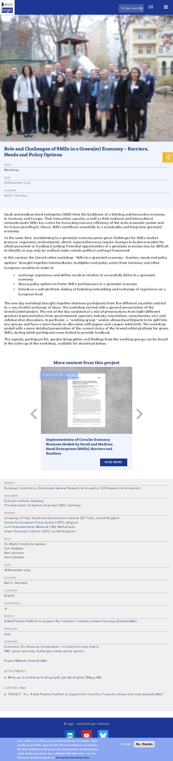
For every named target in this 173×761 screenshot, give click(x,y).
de (151, 7)
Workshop (11, 170)
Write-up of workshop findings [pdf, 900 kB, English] (46, 677)
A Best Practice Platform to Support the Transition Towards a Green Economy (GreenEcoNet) (70, 621)
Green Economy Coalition (22, 531)
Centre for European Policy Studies (29, 522)
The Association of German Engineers (31, 505)
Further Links (15, 688)
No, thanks (144, 744)
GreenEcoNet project (21, 312)
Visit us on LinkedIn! (70, 735)
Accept (126, 744)
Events (94, 646)
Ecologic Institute (16, 501)
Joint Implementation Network (26, 527)
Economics (11, 646)
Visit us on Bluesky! (103, 735)
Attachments (15, 671)
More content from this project (86, 362)
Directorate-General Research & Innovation (69, 488)
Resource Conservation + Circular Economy (57, 646)
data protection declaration (72, 758)
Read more (113, 462)
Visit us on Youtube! (86, 735)
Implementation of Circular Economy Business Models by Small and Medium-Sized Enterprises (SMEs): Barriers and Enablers (80, 446)
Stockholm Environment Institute (55, 518)
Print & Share (168, 157)
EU (23, 646)
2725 (7, 634)
